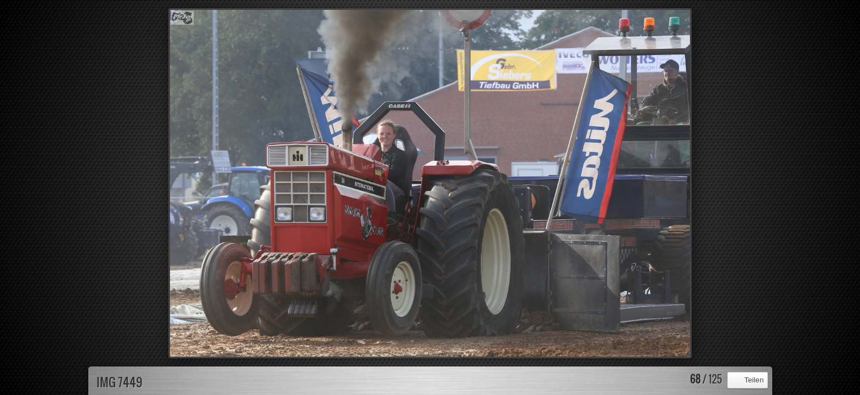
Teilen (754, 380)
